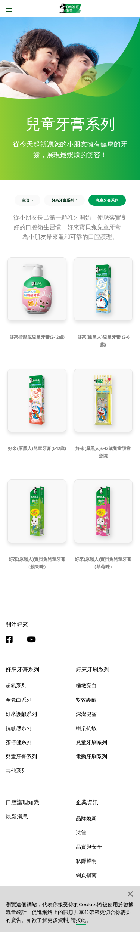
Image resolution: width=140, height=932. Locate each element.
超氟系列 (16, 686)
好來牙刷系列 (92, 669)
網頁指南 (86, 875)
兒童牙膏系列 (21, 756)
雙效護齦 (86, 700)
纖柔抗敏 (86, 728)
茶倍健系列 (19, 742)
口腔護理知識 (22, 802)
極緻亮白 (86, 686)
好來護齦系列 (21, 714)
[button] (130, 893)
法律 (81, 833)
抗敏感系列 (19, 728)
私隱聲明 (86, 861)
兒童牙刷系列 (91, 742)
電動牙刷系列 (91, 756)
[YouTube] (35, 639)
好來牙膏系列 (22, 669)
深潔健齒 (86, 714)
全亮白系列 (19, 700)
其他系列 (16, 771)
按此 (81, 920)
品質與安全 (89, 847)
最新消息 (17, 816)
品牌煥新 (86, 818)
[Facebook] (13, 639)
